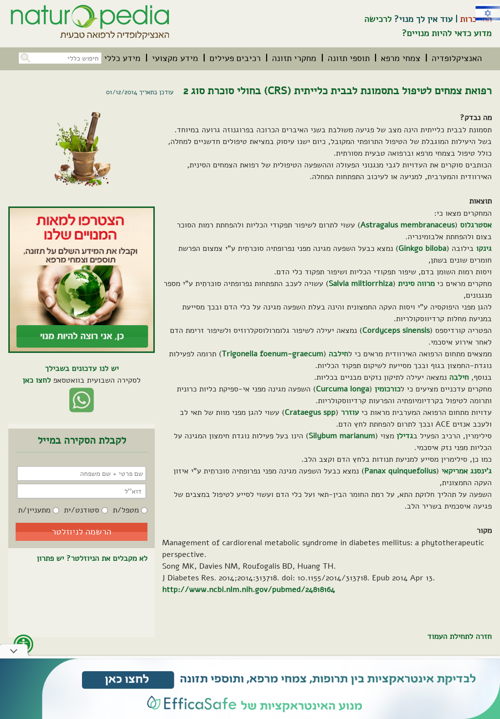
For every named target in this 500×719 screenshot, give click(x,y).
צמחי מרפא (400, 58)
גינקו (484, 248)
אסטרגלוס (476, 225)
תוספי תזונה (349, 58)
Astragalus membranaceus (407, 225)
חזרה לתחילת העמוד (459, 636)
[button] (24, 57)
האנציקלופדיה (457, 58)
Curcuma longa (342, 389)
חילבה (338, 354)
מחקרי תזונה (294, 58)
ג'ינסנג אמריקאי (466, 471)
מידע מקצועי (175, 58)
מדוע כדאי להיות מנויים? (447, 33)
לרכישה (378, 19)
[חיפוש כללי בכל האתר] (60, 58)
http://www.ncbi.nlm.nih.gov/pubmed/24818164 (248, 589)
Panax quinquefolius (400, 471)
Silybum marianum (342, 436)
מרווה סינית (416, 283)
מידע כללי (122, 58)
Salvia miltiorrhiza (361, 283)
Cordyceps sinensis (396, 330)
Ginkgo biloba (422, 248)
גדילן (404, 436)
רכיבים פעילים (235, 58)
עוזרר (350, 412)
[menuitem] (457, 58)
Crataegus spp (310, 412)
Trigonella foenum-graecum (272, 354)
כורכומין (387, 389)
